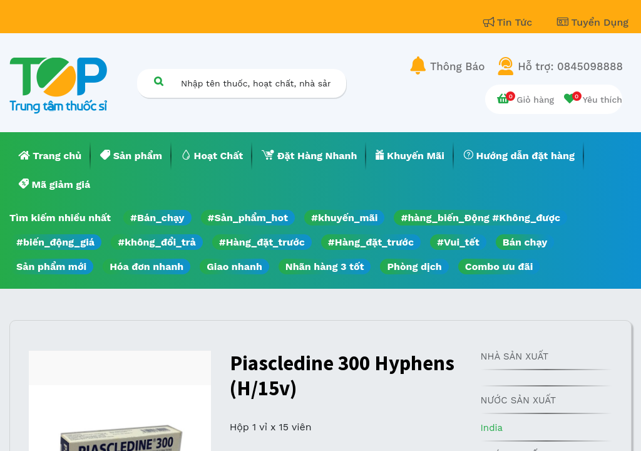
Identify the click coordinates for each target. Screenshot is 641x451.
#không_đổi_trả (157, 242)
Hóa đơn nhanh (146, 266)
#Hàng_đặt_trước (262, 242)
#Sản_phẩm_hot (248, 218)
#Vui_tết (458, 242)
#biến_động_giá (55, 242)
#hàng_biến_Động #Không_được (480, 218)
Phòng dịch (414, 266)
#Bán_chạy (157, 218)
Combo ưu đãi (499, 266)
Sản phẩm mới (51, 266)
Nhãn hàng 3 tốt (324, 266)
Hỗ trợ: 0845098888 (570, 66)
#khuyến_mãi (344, 218)
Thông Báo (457, 66)
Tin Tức (509, 22)
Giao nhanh (234, 266)
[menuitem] (50, 156)
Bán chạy (525, 242)
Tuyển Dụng (592, 22)
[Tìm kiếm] (158, 81)
